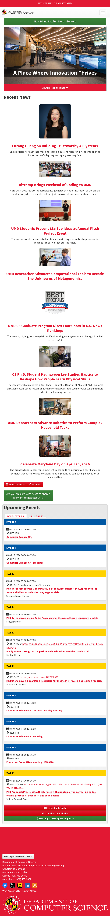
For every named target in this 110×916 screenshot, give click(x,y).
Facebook (4, 885)
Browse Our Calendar (55, 807)
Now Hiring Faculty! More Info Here (55, 21)
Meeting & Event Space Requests (55, 818)
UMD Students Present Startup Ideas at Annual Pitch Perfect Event (55, 231)
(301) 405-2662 (23, 879)
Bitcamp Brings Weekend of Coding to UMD (55, 184)
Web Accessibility (11, 891)
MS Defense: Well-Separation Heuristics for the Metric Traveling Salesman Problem (54, 680)
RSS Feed (35, 484)
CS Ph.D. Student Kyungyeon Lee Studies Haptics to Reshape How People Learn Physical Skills (55, 377)
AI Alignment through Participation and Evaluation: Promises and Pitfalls (48, 651)
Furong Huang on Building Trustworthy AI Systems (55, 145)
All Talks (37, 516)
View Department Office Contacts (18, 856)
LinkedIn (27, 885)
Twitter (12, 885)
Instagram (19, 885)
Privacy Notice (29, 891)
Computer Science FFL (19, 536)
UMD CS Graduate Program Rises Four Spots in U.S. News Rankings (55, 328)
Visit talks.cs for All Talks (55, 813)
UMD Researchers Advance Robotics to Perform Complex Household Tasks (55, 425)
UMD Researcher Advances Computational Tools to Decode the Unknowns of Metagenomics (55, 276)
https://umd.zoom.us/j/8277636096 (39, 677)
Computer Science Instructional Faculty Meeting (34, 710)
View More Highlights (55, 87)
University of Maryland (55, 3)
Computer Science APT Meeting (24, 562)
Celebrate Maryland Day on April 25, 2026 (55, 464)
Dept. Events (17, 516)
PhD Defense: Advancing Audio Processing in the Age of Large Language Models (52, 617)
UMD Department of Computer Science (44, 12)
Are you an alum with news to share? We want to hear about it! (28, 495)
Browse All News (15, 484)
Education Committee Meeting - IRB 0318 (29, 762)
